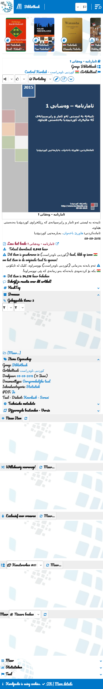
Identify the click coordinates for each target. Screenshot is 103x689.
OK (47, 684)
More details (63, 684)
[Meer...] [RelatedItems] (14, 353)
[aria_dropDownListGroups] (25, 527)
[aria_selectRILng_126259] (19, 307)
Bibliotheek (31, 6)
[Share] (8, 79)
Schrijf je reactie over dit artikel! (26, 281)
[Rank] (20, 79)
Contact (47, 668)
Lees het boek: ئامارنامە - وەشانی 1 (30, 243)
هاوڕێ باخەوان (73, 233)
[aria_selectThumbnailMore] (24, 576)
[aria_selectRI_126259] (8, 307)
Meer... (47, 429)
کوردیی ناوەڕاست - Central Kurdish (49, 72)
